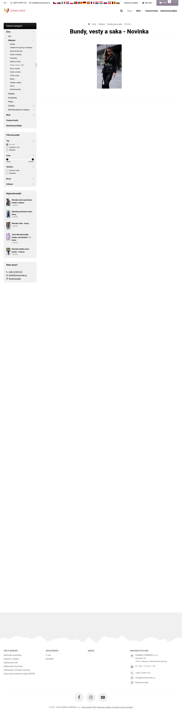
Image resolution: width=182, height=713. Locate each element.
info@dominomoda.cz (39, 3)
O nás (48, 655)
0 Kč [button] (166, 2)
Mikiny (12, 79)
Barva (20, 178)
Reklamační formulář (13, 666)
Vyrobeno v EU (14, 147)
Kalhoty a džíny (15, 61)
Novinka (12, 144)
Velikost (20, 184)
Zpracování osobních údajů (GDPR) (19, 674)
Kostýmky (13, 58)
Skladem (12, 150)
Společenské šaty (16, 51)
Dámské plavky (15, 89)
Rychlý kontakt (15, 279)
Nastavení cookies (104, 707)
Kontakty (50, 659)
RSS (94, 707)
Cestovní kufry (151, 11)
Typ (20, 140)
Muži (139, 11)
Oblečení (21, 40)
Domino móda (14, 170)
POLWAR (12, 173)
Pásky (10, 102)
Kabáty (12, 44)
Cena (20, 155)
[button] (175, 3)
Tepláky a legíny (15, 82)
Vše (9, 36)
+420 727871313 (19, 3)
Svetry (12, 86)
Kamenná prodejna (169, 11)
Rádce (91, 651)
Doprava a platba (131, 3)
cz (6, 3)
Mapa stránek (86, 707)
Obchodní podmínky (13, 655)
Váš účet (147, 3)
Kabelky (11, 94)
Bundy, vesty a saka (17, 65)
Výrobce (20, 166)
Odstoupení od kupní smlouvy (17, 670)
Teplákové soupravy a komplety (21, 47)
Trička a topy (14, 75)
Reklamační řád (10, 662)
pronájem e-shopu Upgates (122, 707)
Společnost (52, 651)
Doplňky (21, 105)
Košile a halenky (15, 54)
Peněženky (12, 98)
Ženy (130, 11)
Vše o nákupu (11, 651)
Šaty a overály (15, 68)
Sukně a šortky (15, 72)
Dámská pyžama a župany (18, 110)
